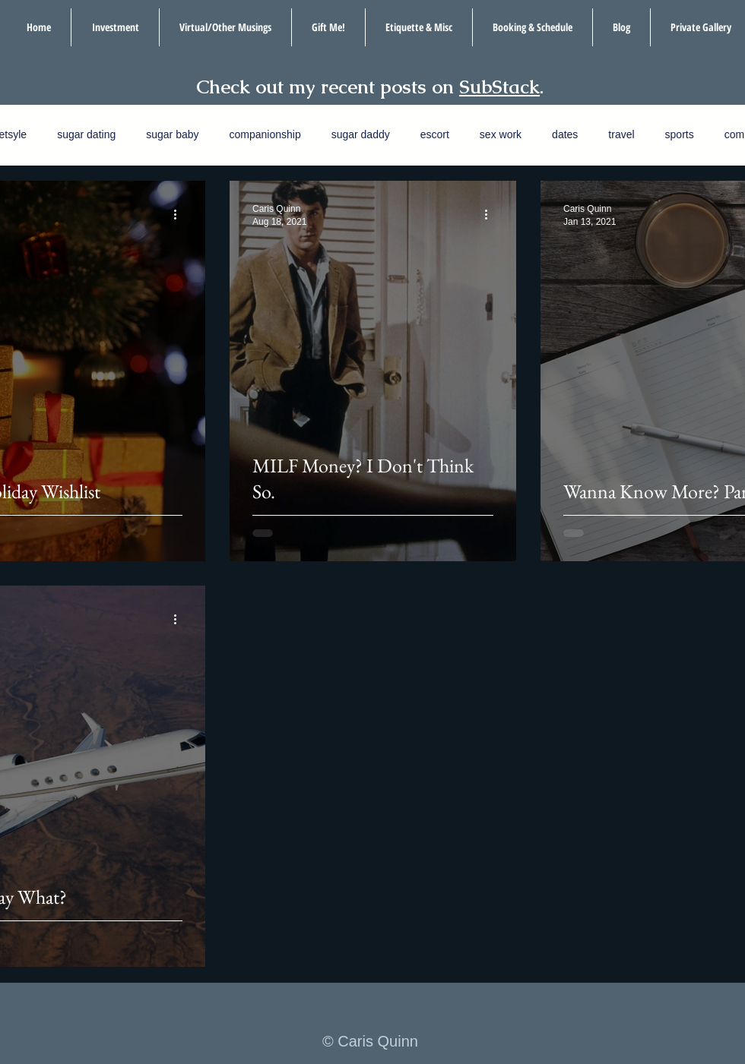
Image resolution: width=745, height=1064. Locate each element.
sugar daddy (360, 134)
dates (565, 134)
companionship (265, 134)
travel (621, 134)
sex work (501, 134)
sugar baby (172, 134)
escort (434, 134)
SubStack (499, 86)
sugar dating (86, 134)
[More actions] (180, 214)
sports (679, 134)
